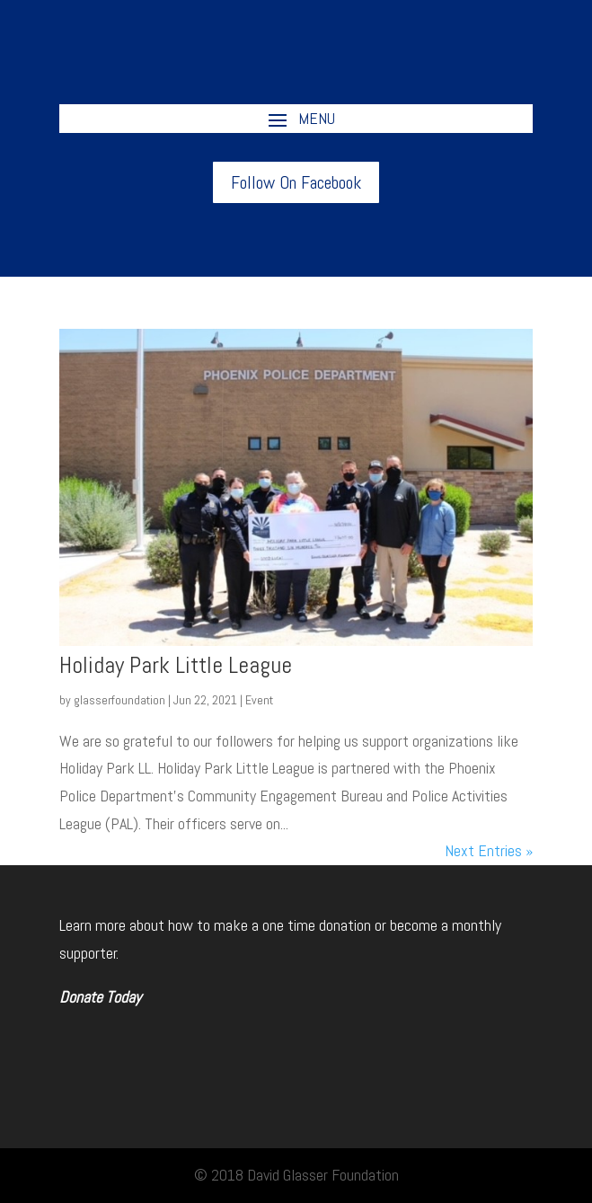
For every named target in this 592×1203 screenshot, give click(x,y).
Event (259, 700)
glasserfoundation (119, 700)
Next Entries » (489, 850)
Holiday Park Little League (175, 665)
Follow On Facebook (296, 182)
